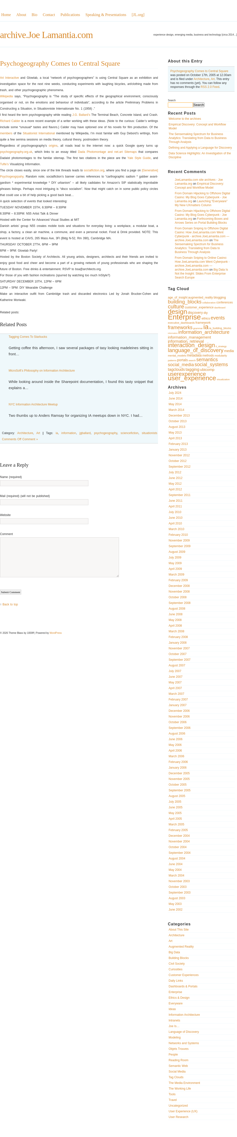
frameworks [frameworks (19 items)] (180, 327)
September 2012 (180, 466)
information (68, 433)
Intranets (174, 1020)
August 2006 (177, 733)
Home (6, 15)
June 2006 (175, 739)
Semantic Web (178, 1066)
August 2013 (177, 427)
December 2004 (179, 836)
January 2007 (178, 705)
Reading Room (178, 1060)
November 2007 (179, 648)
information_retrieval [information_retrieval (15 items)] (186, 341)
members (6, 133)
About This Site (179, 929)
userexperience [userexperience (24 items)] (187, 374)
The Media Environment (184, 1083)
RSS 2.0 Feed (210, 87)
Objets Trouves (179, 1049)
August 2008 (177, 608)
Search (172, 100)
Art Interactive (9, 78)
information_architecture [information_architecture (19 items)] (203, 332)
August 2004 (177, 858)
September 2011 (180, 495)
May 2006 (175, 745)
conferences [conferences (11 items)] (224, 302)
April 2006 (175, 750)
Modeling (175, 1037)
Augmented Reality (181, 946)
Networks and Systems (184, 1043)
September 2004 (180, 853)
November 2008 (179, 591)
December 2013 (179, 415)
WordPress (56, 633)
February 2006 (178, 762)
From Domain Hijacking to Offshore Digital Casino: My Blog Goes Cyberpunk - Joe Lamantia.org (202, 197)
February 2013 (178, 444)
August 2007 (177, 665)
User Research (178, 1117)
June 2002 (175, 909)
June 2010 (175, 517)
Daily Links (176, 980)
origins (53, 145)
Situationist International (39, 133)
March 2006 (176, 756)
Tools (172, 1094)
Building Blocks (179, 958)
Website (5, 515)
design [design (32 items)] (177, 311)
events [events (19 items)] (218, 317)
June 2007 (175, 676)
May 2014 (175, 404)
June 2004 (175, 864)
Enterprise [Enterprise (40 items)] (184, 317)
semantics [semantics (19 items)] (207, 359)
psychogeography (105, 433)
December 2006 (179, 711)
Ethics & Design (179, 997)
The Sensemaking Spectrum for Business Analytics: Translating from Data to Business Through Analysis (198, 138)
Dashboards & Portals (183, 986)
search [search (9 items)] (192, 360)
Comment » (30, 439)
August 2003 (177, 898)
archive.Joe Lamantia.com (46, 35)
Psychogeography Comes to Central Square (199, 71)
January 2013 (178, 449)
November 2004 (179, 841)
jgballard (85, 433)
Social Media (177, 1071)
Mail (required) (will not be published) (25, 496)
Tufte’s (4, 164)
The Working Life (180, 1088)
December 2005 (179, 773)
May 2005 (175, 813)
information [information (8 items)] (173, 333)
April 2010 (175, 523)
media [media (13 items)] (229, 351)
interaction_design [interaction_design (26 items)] (191, 345)
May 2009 (175, 563)
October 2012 (178, 461)
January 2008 (178, 642)
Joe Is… (174, 1026)
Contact (49, 15)
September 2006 (180, 728)
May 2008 (175, 620)
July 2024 (175, 393)
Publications (70, 15)
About (21, 15)
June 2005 (175, 807)
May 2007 (175, 682)
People (173, 1054)
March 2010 (176, 529)
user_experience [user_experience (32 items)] (192, 378)
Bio (34, 15)
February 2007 (178, 699)
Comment (6, 534)
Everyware (176, 1003)
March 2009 (176, 574)
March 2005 (176, 824)
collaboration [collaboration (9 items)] (209, 302)
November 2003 (179, 881)
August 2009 (177, 552)
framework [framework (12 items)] (203, 322)
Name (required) (11, 477)
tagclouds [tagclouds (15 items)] (176, 369)
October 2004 (178, 847)
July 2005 (175, 801)
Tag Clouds (176, 1077)
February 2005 (178, 830)
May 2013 (175, 432)
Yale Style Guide (139, 158)
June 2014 (175, 398)
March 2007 (176, 694)
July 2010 (175, 512)
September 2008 (180, 603)
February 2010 (178, 535)
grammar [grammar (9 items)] (198, 328)
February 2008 (178, 637)
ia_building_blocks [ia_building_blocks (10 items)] (220, 328)
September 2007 (180, 659)
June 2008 (175, 614)
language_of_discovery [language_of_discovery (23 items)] (195, 350)
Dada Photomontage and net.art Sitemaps (107, 152)
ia (57, 433)
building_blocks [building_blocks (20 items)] (184, 301)
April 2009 (175, 569)
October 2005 (178, 784)
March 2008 (176, 631)
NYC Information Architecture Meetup (33, 404)
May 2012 (175, 483)
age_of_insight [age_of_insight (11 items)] (177, 297)
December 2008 (179, 586)
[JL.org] (138, 15)
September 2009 (180, 546)
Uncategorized (178, 1105)
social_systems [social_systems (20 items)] (211, 364)
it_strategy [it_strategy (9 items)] (221, 346)
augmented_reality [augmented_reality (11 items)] (200, 297)
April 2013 (175, 438)
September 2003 (180, 892)
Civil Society (177, 963)
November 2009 (179, 540)
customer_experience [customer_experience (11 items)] (199, 307)
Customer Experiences (183, 975)
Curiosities (175, 969)
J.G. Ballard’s (81, 115)
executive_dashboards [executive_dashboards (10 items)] (181, 322)
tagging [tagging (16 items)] (192, 369)
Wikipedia (6, 96)
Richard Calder (10, 121)
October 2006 (178, 722)
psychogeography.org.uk (16, 152)
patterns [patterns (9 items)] (172, 360)
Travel (173, 1100)
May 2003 (175, 904)
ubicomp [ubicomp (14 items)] (207, 369)
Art (213, 79)
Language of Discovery (184, 1032)
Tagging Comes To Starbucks (28, 337)
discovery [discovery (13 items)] (195, 313)
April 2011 (175, 506)
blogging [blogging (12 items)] (220, 297)
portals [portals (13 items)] (182, 360)
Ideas (172, 1009)
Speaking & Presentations (105, 15)
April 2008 (175, 625)
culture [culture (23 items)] (176, 306)
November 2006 (179, 716)
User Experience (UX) (183, 1111)
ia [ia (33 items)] (206, 327)
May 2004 (175, 870)
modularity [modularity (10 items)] (221, 355)
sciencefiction (129, 433)
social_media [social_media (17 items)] (181, 364)
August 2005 (177, 796)
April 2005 (175, 818)
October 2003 (178, 887)
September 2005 (180, 790)
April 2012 (175, 489)
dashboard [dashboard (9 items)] (219, 307)
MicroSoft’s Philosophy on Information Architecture (42, 370)
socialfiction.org (94, 170)
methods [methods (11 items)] (208, 355)
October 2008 (178, 597)
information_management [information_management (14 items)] (189, 337)
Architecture (201, 79)
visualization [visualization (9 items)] (223, 379)
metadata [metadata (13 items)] (194, 355)
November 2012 (179, 455)
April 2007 (175, 688)
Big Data (174, 952)
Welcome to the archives (185, 118)
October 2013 (178, 421)
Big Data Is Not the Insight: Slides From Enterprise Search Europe (201, 273)
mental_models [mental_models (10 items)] (177, 355)
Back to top (10, 604)
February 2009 (178, 580)
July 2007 (175, 671)
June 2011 (175, 500)
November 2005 (179, 779)
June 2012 (175, 478)
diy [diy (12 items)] (205, 313)
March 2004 (176, 875)
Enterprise (175, 992)
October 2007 (178, 654)
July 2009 (175, 557)
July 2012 (175, 472)
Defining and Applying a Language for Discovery (200, 147)
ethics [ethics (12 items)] (205, 318)
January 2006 (178, 767)
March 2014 (176, 410)
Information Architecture (184, 1015)
